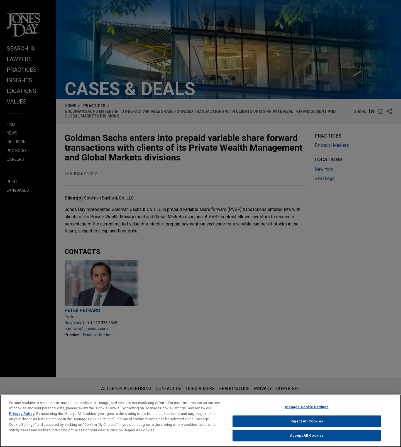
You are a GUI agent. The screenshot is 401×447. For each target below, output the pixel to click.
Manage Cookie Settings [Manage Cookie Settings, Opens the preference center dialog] (307, 410)
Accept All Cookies (307, 439)
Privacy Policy (22, 417)
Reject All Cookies (306, 424)
